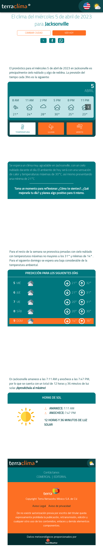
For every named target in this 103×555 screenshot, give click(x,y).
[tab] (23, 128)
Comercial (44, 476)
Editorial (60, 476)
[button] (43, 40)
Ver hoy (69, 32)
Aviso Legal (39, 506)
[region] (51, 54)
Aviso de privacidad (59, 506)
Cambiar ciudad (34, 32)
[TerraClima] (85, 6)
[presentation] (88, 107)
